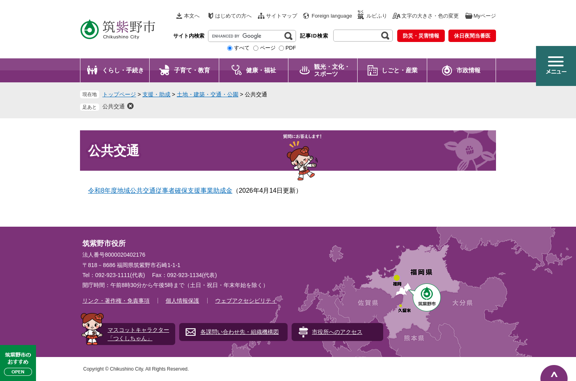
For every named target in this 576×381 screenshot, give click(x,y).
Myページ (485, 16)
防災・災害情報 (421, 36)
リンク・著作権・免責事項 (116, 300)
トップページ (119, 94)
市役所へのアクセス (337, 332)
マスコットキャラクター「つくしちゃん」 (138, 334)
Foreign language (332, 16)
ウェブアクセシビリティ (246, 300)
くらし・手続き (123, 70)
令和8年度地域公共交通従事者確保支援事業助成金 (160, 190)
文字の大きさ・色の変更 (430, 16)
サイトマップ (281, 16)
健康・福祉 (261, 70)
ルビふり (376, 16)
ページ (268, 48)
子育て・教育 (192, 70)
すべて (242, 48)
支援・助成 (156, 94)
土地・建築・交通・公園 (207, 94)
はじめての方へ (233, 16)
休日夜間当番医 (472, 36)
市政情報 (468, 70)
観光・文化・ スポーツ (332, 70)
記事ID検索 (314, 36)
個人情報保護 (182, 300)
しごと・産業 (400, 70)
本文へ (192, 16)
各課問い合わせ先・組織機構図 (239, 332)
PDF (291, 48)
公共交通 (113, 106)
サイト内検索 (188, 36)
